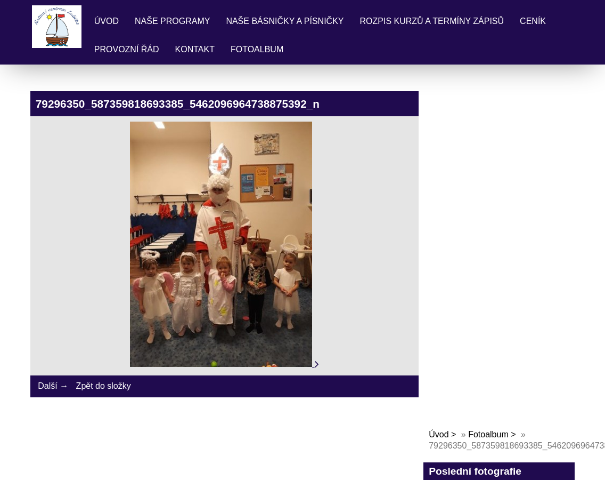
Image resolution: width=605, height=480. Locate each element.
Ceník (533, 21)
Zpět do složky (103, 385)
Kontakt (195, 49)
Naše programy (172, 21)
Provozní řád (126, 49)
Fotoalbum (257, 49)
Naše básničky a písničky (285, 21)
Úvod (106, 21)
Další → (53, 385)
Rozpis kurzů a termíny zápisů (432, 21)
